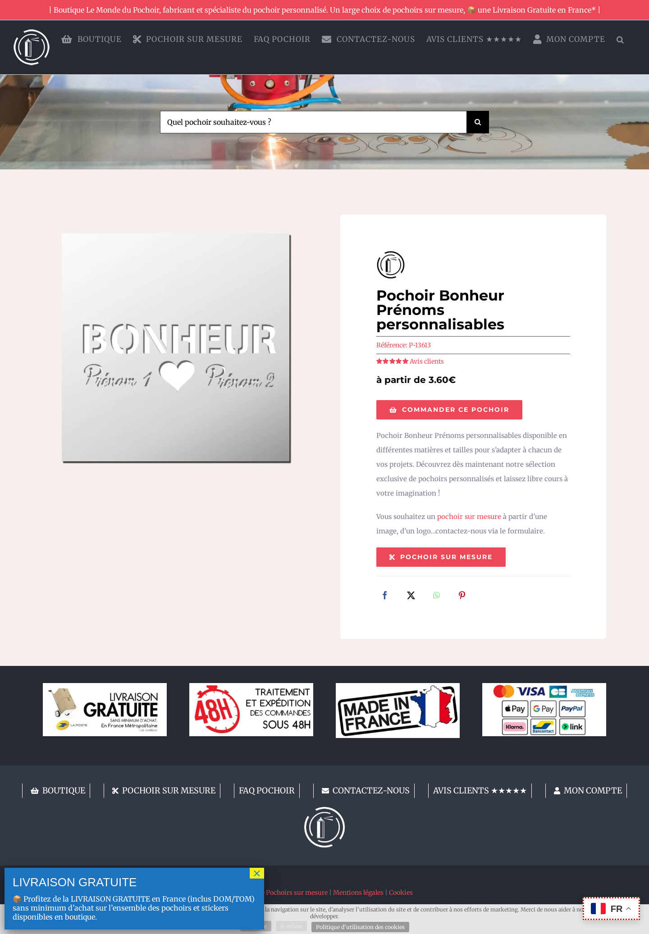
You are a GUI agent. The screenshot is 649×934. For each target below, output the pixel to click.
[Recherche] (477, 122)
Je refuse (291, 926)
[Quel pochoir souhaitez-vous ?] (313, 122)
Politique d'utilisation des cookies (360, 927)
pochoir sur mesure (469, 516)
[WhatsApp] (436, 596)
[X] (411, 596)
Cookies (401, 892)
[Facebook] (384, 596)
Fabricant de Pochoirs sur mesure (278, 892)
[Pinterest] (462, 596)
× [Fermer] (257, 873)
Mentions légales (358, 892)
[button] (620, 39)
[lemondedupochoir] (324, 810)
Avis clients (427, 361)
